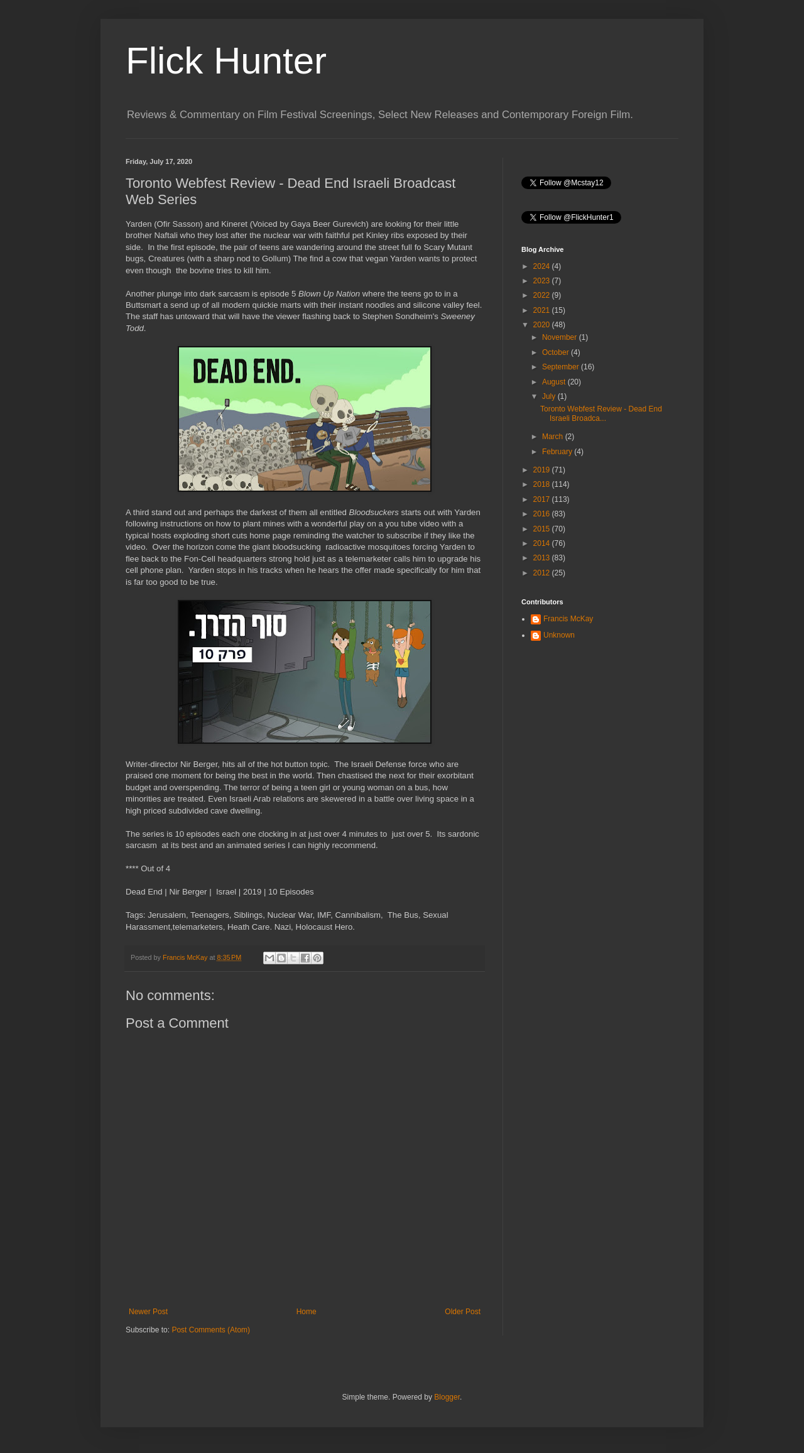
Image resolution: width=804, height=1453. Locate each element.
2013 (542, 557)
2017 (542, 499)
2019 (542, 469)
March (553, 436)
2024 (542, 266)
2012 (542, 573)
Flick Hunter (226, 61)
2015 (542, 529)
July (550, 396)
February (558, 451)
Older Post (463, 1311)
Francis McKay (568, 618)
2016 (542, 513)
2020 (542, 324)
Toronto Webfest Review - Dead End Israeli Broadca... (601, 413)
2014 (542, 543)
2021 (542, 310)
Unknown (559, 635)
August (555, 382)
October (556, 352)
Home (306, 1311)
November (560, 337)
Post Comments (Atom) (210, 1329)
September (561, 366)
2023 (542, 280)
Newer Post (148, 1311)
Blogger (447, 1397)
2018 (542, 484)
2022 (542, 295)
